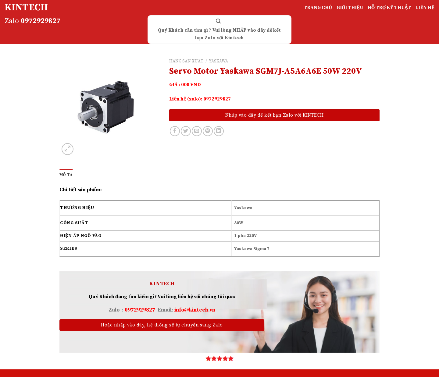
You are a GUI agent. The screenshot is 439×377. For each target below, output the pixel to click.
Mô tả (66, 174)
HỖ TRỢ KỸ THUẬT (389, 8)
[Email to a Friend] (197, 131)
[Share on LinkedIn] (219, 131)
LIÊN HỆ (424, 8)
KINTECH (26, 7)
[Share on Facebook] (175, 131)
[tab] (66, 175)
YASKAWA (218, 61)
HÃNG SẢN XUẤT (186, 61)
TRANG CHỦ (318, 8)
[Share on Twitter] (186, 131)
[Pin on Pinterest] (208, 131)
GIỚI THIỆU (350, 8)
